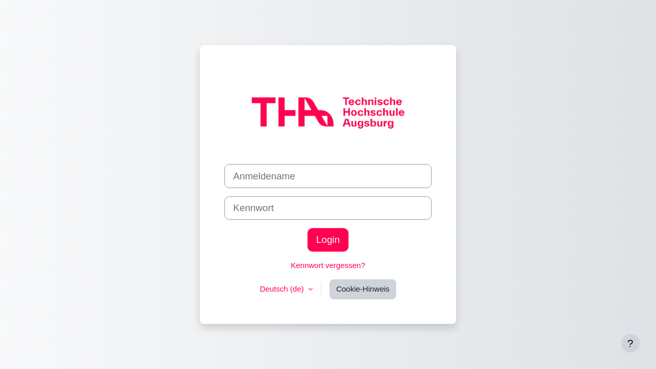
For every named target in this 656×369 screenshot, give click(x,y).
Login (328, 239)
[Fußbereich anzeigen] (630, 343)
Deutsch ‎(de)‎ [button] (283, 288)
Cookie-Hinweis (362, 288)
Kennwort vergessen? (328, 265)
